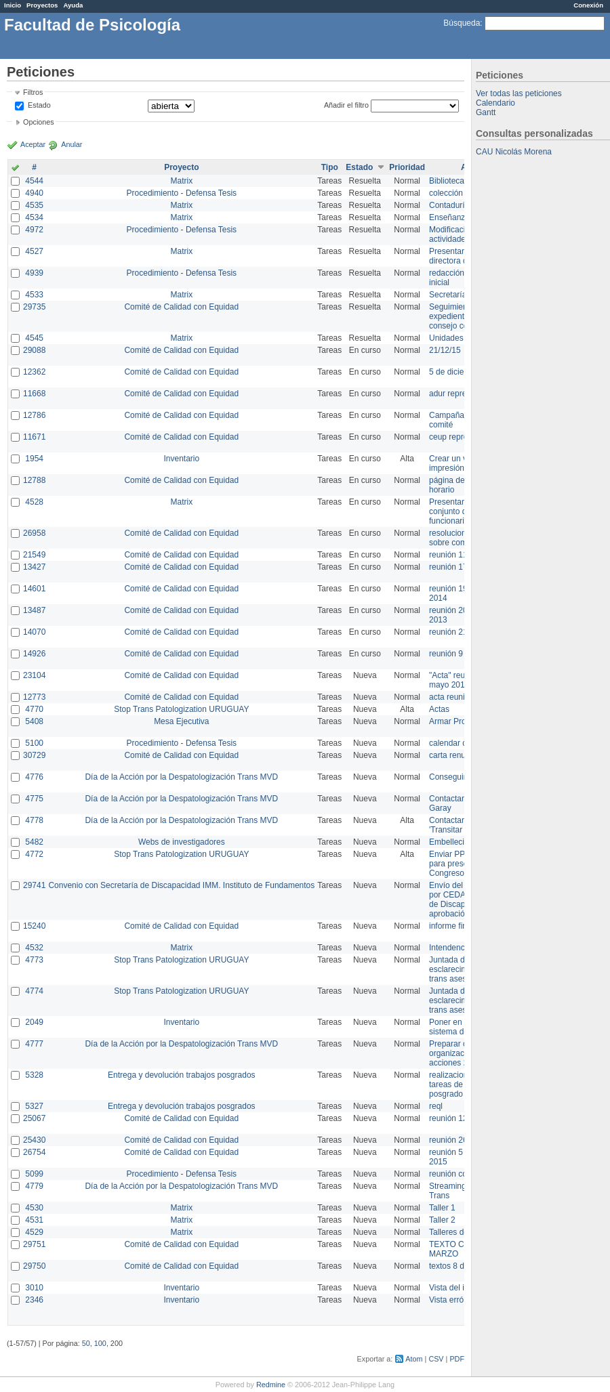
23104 (34, 675)
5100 (34, 743)
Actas (439, 709)
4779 (34, 1186)
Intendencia (450, 947)
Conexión (588, 5)
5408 (34, 721)
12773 (34, 697)
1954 (34, 458)
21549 (34, 555)
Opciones (38, 122)
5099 (34, 1174)
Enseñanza (449, 217)
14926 (34, 653)
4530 (34, 1207)
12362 (34, 372)
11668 (34, 393)
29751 (34, 1244)
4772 (34, 854)
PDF (456, 1359)
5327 (34, 1106)
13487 (34, 610)
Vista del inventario (463, 1287)
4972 (34, 229)
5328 (34, 1075)
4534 (34, 217)
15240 (34, 926)
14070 (34, 632)
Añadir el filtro (346, 105)
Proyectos (42, 5)
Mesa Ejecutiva (181, 721)
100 (100, 1343)
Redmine (270, 1384)
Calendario (495, 103)
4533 (34, 294)
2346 (34, 1300)
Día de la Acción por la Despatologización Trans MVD (181, 777)
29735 (34, 307)
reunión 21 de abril (462, 632)
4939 (34, 273)
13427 (34, 567)
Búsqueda (461, 23)
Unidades (446, 338)
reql (436, 1106)
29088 (34, 350)
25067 (34, 1118)
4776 (34, 777)
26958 (34, 533)
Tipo (329, 167)
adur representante (463, 393)
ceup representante (464, 437)
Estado (39, 105)
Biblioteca (446, 181)
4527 (34, 251)
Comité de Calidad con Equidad (181, 307)
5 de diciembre (456, 372)
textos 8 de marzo (461, 1266)
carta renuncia (455, 755)
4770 (34, 709)
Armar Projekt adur (463, 721)
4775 (34, 798)
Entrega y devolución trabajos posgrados (181, 1075)
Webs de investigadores (181, 842)
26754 (34, 1152)
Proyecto (181, 167)
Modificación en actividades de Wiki (464, 234)
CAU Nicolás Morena (514, 151)
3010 (34, 1287)
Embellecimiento (459, 842)
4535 (34, 205)
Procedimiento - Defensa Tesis (182, 193)
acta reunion (451, 697)
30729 (34, 755)
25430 (34, 1140)
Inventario (181, 458)
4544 (34, 181)
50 (86, 1343)
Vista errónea (453, 1300)
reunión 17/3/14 (457, 567)
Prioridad (407, 167)
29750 (34, 1266)
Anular (71, 144)
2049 (34, 1022)
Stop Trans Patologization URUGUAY (181, 709)
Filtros (33, 92)
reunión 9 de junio (461, 653)
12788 (34, 480)
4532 (34, 947)
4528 (34, 502)
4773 (34, 960)
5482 (34, 842)
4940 (34, 193)
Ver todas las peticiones (519, 93)
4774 (34, 991)
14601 (34, 588)
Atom (413, 1359)
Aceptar (32, 144)
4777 (34, 1044)
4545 (34, 338)
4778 (34, 820)
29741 (34, 885)
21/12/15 (445, 350)
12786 (34, 415)
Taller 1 (442, 1207)
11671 (34, 437)
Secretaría (447, 294)
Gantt (485, 112)
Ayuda (73, 5)
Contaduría (449, 205)
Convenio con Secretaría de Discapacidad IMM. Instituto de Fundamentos (181, 885)
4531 (34, 1220)
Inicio (12, 5)
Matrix (181, 181)
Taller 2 (442, 1220)
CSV (435, 1359)
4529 (34, 1232)
